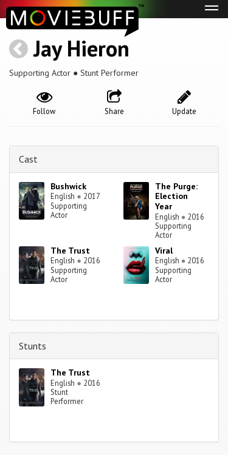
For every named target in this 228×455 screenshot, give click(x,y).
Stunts (32, 346)
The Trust (70, 250)
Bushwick (68, 186)
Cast (28, 159)
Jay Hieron (81, 48)
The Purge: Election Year (176, 196)
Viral (164, 250)
